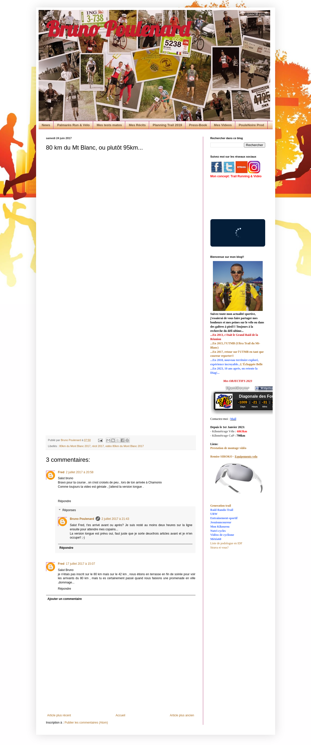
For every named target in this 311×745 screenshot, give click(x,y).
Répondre (64, 501)
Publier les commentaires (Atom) (86, 722)
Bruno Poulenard (117, 28)
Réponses (69, 510)
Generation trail (220, 505)
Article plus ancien (182, 715)
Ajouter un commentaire (65, 599)
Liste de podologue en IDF (226, 543)
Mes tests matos (109, 125)
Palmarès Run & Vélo (73, 125)
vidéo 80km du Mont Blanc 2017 (124, 446)
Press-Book (198, 125)
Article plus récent (59, 715)
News (46, 125)
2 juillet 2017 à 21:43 (115, 519)
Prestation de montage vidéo (228, 448)
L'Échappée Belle (251, 364)
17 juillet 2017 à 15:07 (80, 563)
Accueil (120, 715)
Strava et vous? (219, 547)
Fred (61, 472)
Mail (233, 419)
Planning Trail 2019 (167, 125)
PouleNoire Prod (251, 125)
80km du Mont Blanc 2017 (74, 446)
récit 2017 (98, 446)
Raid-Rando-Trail (221, 510)
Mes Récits (137, 125)
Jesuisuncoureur (220, 522)
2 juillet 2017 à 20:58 (80, 472)
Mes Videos (223, 125)
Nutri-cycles (218, 531)
